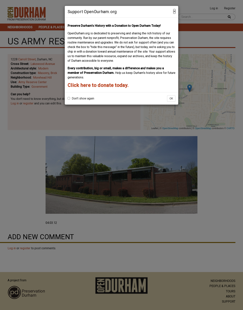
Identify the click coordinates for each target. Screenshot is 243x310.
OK (171, 98)
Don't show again (81, 98)
